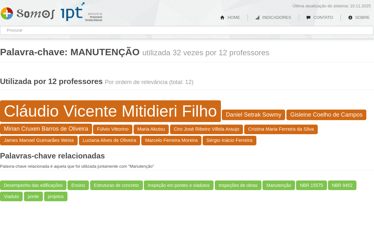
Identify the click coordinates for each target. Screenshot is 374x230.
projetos (56, 196)
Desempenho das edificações (33, 185)
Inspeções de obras (238, 185)
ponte (33, 196)
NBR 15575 (311, 185)
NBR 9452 (342, 185)
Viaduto (11, 196)
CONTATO (319, 17)
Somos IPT (27, 12)
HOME (230, 17)
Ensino (78, 185)
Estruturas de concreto (116, 185)
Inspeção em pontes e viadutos (179, 185)
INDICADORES (273, 17)
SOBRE (359, 17)
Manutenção (278, 185)
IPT (81, 11)
